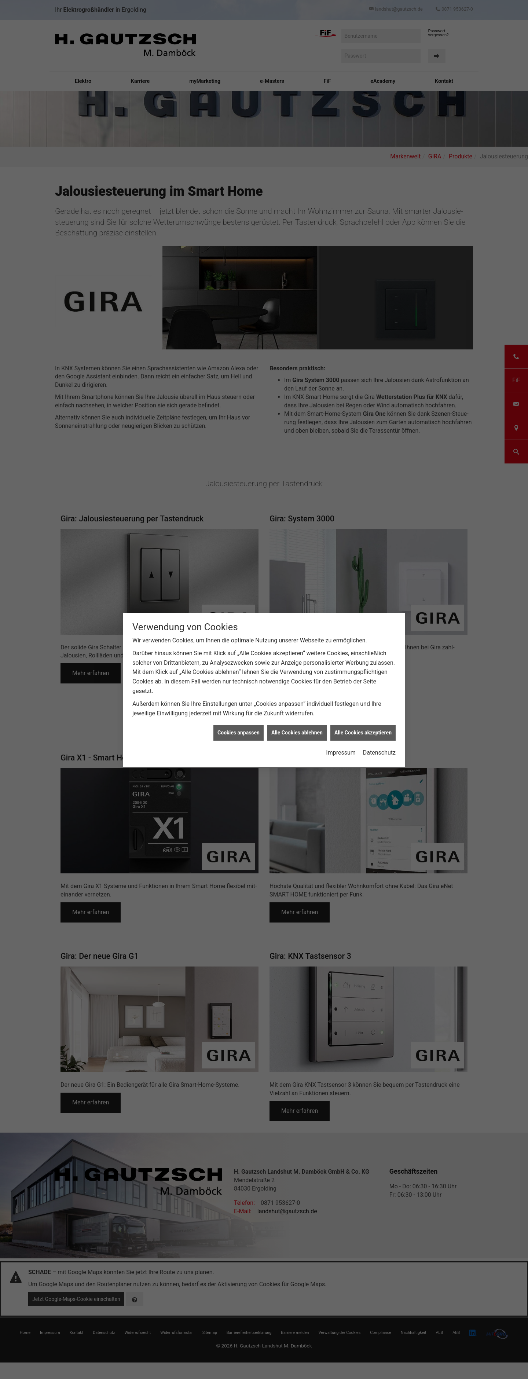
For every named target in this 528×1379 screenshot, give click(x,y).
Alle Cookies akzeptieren (363, 718)
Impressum (341, 737)
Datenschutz (379, 737)
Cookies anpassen (238, 718)
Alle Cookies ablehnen (297, 718)
